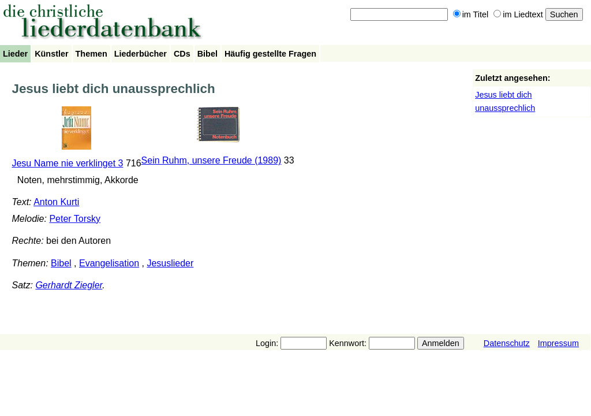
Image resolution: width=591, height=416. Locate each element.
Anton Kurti (56, 202)
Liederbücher (140, 53)
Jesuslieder (170, 263)
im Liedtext (518, 14)
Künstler (51, 53)
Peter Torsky (74, 219)
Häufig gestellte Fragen (270, 53)
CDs (182, 53)
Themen (91, 53)
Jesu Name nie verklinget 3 (67, 163)
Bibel (207, 53)
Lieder (15, 53)
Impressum (558, 343)
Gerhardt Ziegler (68, 285)
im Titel (471, 14)
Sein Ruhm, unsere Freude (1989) (211, 160)
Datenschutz (507, 343)
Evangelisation (109, 263)
